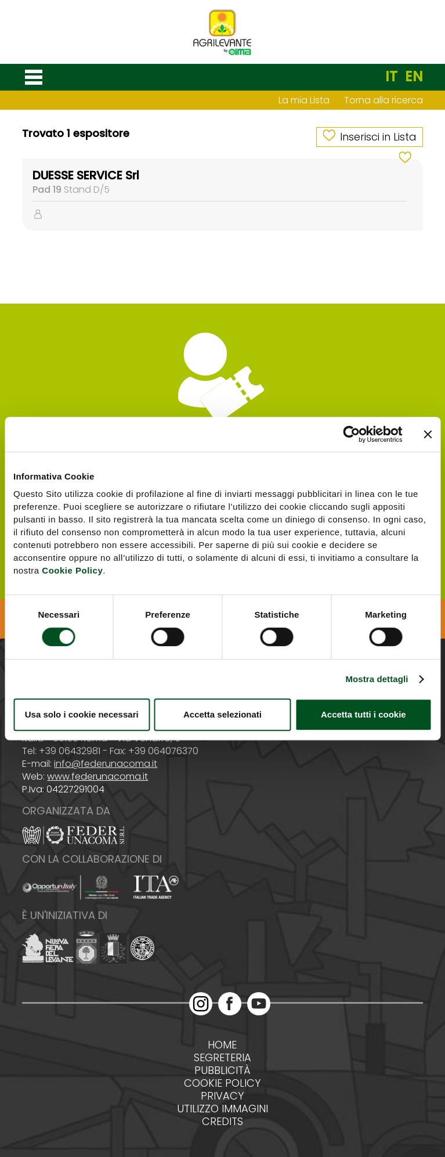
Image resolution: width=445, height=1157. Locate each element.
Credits (222, 1121)
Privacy (222, 1096)
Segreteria (222, 1057)
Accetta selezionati (222, 714)
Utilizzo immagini (222, 1108)
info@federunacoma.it (105, 763)
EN (414, 76)
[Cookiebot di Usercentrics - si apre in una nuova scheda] (351, 434)
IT (391, 76)
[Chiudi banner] (428, 434)
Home (222, 1045)
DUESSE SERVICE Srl (85, 175)
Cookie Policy (72, 570)
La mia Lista (304, 100)
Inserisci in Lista (378, 136)
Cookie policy (222, 1083)
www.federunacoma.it (97, 776)
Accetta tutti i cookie (363, 714)
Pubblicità (222, 1070)
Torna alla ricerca (383, 100)
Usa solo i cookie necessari (82, 714)
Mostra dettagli (376, 679)
